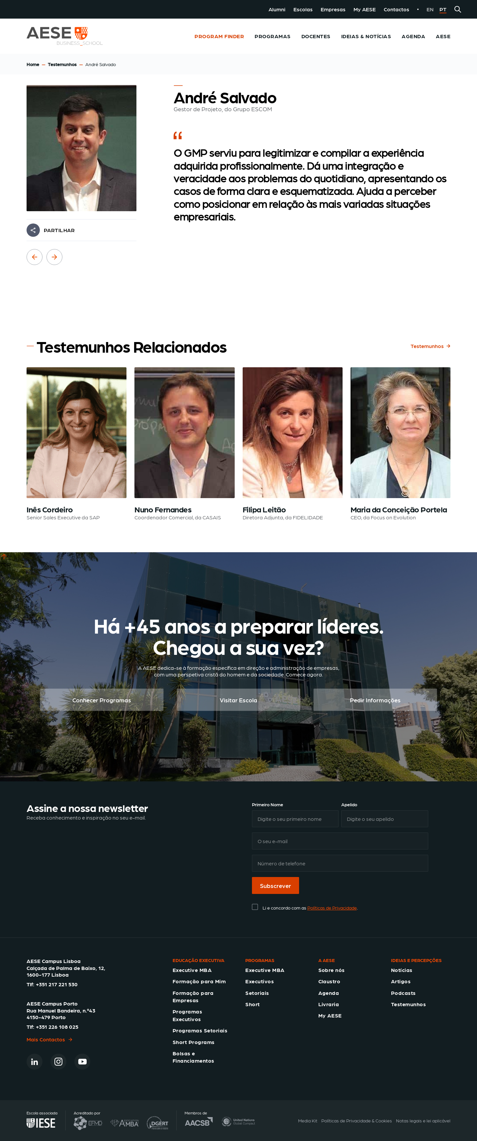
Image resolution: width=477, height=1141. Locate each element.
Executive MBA (192, 970)
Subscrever (275, 885)
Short (252, 1004)
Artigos (401, 981)
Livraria (328, 1004)
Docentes (316, 36)
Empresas (333, 9)
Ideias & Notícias (366, 36)
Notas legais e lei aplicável (423, 1120)
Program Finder (219, 36)
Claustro (329, 981)
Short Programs (194, 1042)
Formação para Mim (199, 981)
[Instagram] (58, 1062)
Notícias (402, 970)
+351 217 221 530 (57, 984)
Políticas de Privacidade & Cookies (356, 1120)
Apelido (349, 804)
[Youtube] (82, 1062)
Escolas (303, 9)
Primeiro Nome (267, 804)
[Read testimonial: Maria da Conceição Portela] (400, 444)
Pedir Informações (375, 699)
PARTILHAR (59, 230)
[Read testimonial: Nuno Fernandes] (184, 444)
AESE (443, 36)
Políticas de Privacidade (332, 907)
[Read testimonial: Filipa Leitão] (293, 444)
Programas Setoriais (200, 1030)
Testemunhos (62, 64)
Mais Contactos (50, 1039)
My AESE (365, 9)
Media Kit (307, 1120)
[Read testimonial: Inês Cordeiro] (76, 444)
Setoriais (257, 993)
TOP (5, 560)
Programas (272, 36)
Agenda (413, 36)
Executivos (259, 981)
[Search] (457, 9)
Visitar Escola (238, 699)
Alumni (277, 9)
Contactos (396, 9)
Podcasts (403, 993)
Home (33, 64)
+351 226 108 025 (57, 1026)
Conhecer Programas (101, 699)
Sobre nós (331, 970)
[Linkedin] (34, 1062)
